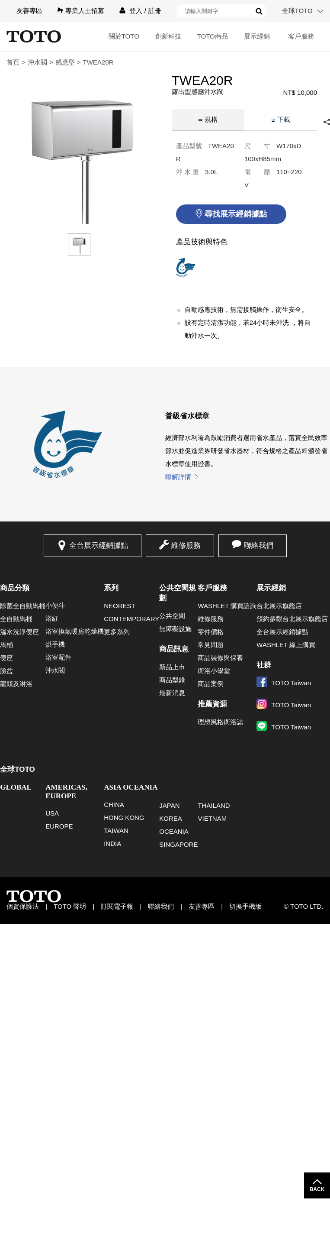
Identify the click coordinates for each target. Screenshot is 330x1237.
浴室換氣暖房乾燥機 (74, 631)
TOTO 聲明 (70, 906)
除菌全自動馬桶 (22, 605)
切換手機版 (245, 906)
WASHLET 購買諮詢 (227, 605)
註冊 (154, 10)
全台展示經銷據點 (98, 545)
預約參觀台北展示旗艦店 (292, 618)
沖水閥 (37, 62)
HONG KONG (124, 817)
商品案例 (211, 683)
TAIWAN (116, 830)
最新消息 (172, 692)
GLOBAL (16, 787)
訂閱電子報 (117, 906)
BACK (317, 1189)
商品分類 (14, 588)
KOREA (170, 818)
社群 (263, 665)
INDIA (112, 843)
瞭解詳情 (178, 476)
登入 (135, 10)
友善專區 (29, 10)
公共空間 (172, 615)
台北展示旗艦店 (279, 605)
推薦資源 (212, 704)
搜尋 (259, 11)
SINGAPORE (178, 844)
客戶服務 (301, 36)
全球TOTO (297, 10)
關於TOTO (124, 36)
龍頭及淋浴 (16, 683)
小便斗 (55, 605)
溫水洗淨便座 (19, 631)
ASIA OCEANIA (130, 787)
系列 (111, 588)
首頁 (12, 62)
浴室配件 (58, 657)
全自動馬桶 (16, 618)
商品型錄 (172, 679)
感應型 (65, 62)
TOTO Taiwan (283, 683)
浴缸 (51, 618)
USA (52, 813)
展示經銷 (257, 36)
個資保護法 (22, 906)
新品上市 (172, 666)
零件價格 (211, 631)
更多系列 (117, 631)
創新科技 (168, 36)
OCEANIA (174, 831)
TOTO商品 (212, 36)
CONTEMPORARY (131, 618)
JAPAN (169, 805)
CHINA (114, 804)
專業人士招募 (84, 10)
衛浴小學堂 (214, 670)
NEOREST (119, 605)
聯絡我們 (258, 545)
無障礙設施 (175, 628)
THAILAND (214, 805)
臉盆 (6, 670)
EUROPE (59, 826)
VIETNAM (212, 818)
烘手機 (55, 644)
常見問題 (211, 644)
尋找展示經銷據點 (236, 214)
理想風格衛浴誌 (220, 721)
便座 (6, 657)
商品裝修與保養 (220, 657)
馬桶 (6, 644)
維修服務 (186, 545)
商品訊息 (174, 649)
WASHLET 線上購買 (285, 644)
